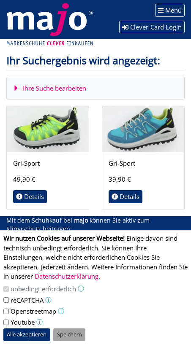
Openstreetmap (33, 311)
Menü (170, 10)
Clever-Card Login (152, 27)
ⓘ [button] (81, 288)
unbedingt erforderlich (43, 289)
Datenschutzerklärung (66, 276)
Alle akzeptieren (26, 334)
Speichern (69, 334)
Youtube (23, 322)
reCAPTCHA (27, 300)
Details (30, 196)
